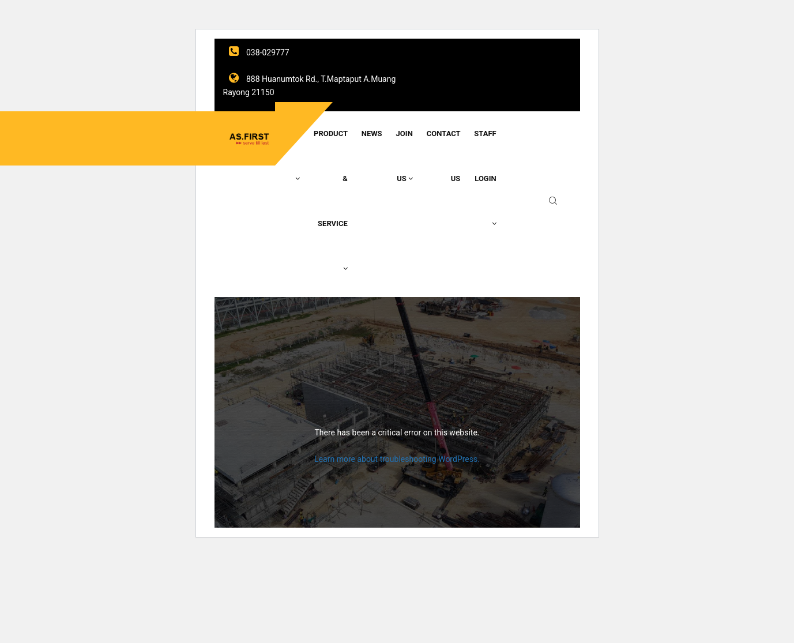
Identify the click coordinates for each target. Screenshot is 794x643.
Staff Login (485, 178)
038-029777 (259, 52)
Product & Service (331, 200)
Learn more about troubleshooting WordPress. (397, 459)
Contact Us (444, 156)
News (372, 133)
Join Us (404, 156)
